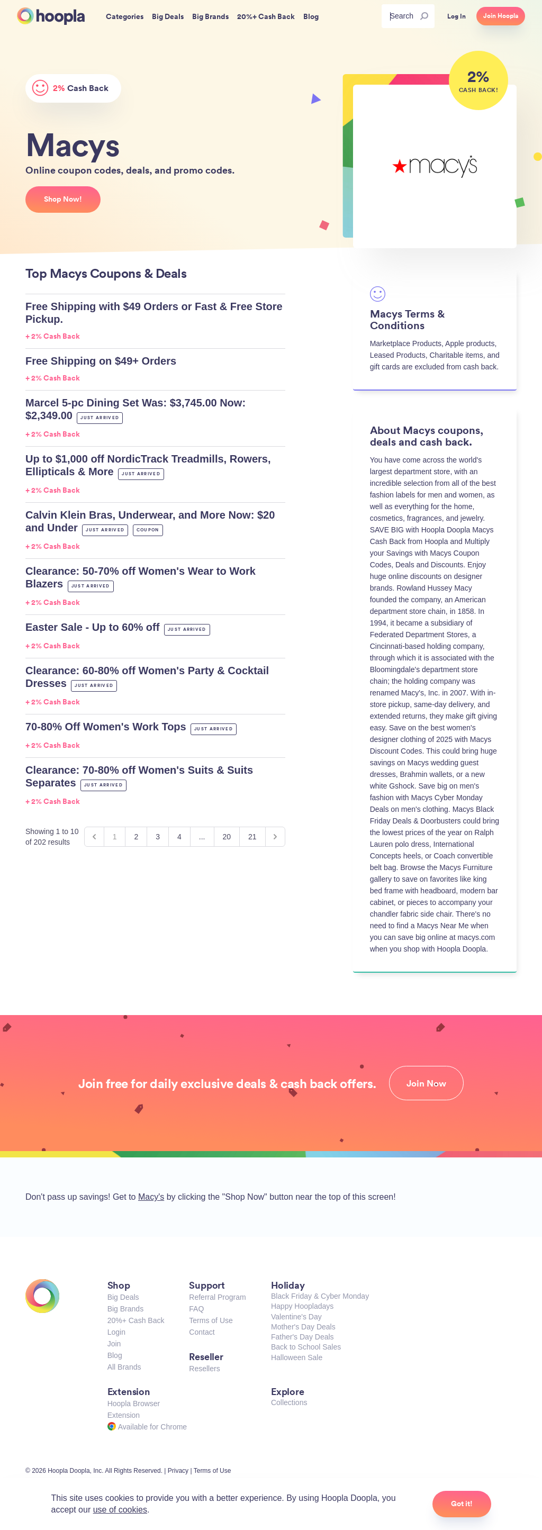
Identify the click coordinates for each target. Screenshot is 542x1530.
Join (114, 1343)
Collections (289, 1402)
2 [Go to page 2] (136, 836)
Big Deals (123, 1297)
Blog (114, 1355)
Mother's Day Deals (303, 1327)
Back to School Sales (306, 1347)
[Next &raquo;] (275, 837)
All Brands (124, 1367)
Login (116, 1332)
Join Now (426, 1083)
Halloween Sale (296, 1357)
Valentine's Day (296, 1316)
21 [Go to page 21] (252, 836)
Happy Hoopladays (302, 1306)
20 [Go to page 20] (227, 836)
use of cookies (120, 1509)
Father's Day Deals (302, 1337)
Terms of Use (210, 1320)
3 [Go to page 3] (158, 836)
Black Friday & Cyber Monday (320, 1296)
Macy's (151, 1196)
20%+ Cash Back (136, 1320)
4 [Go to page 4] (179, 836)
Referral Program (217, 1297)
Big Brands (125, 1309)
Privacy (178, 1470)
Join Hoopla (500, 16)
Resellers (204, 1368)
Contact (201, 1332)
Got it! (462, 1503)
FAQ (196, 1309)
